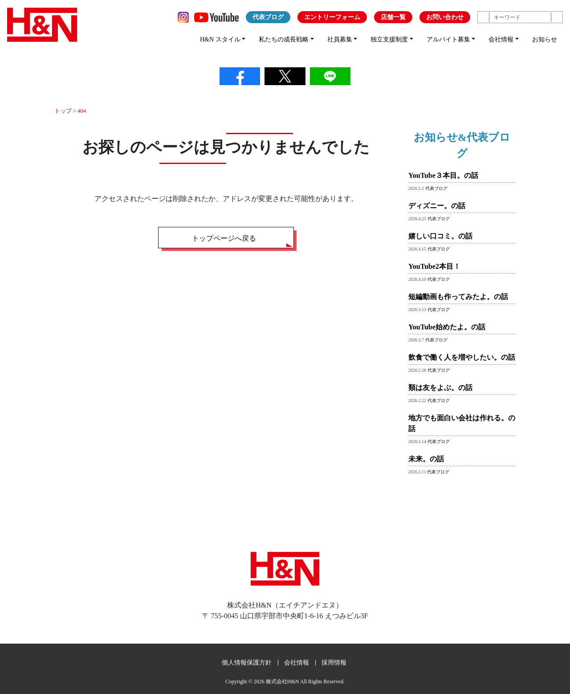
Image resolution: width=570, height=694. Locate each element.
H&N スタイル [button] (220, 39)
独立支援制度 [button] (389, 39)
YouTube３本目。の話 (443, 175)
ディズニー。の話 (436, 205)
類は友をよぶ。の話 (440, 387)
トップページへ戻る (224, 238)
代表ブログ (268, 17)
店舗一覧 (393, 17)
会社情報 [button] (501, 39)
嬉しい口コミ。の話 (440, 235)
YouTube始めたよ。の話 (446, 326)
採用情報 (334, 662)
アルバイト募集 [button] (448, 39)
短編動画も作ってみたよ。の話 (458, 296)
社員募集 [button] (339, 39)
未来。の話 (426, 458)
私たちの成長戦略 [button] (284, 39)
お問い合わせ (445, 17)
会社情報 (296, 662)
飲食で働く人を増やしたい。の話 (461, 357)
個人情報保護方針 (247, 662)
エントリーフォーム (332, 17)
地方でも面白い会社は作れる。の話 (461, 423)
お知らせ (544, 39)
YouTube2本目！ (434, 266)
